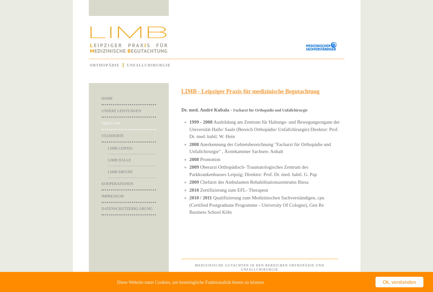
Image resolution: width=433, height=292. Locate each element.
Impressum (113, 196)
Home (107, 98)
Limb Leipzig (120, 148)
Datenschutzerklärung (127, 208)
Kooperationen (118, 183)
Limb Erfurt (120, 172)
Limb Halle (119, 160)
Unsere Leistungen (121, 111)
